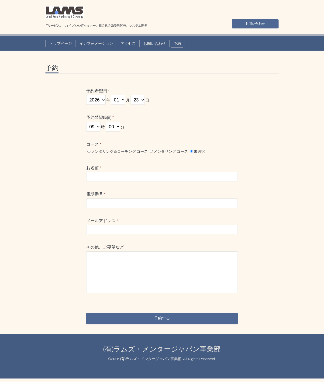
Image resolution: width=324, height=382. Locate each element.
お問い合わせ (255, 23)
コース (93, 144)
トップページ (60, 43)
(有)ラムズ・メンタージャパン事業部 (162, 352)
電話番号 (96, 194)
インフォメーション (96, 43)
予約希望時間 (100, 117)
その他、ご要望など (105, 247)
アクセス (128, 43)
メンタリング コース (171, 151)
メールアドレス (102, 221)
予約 (177, 43)
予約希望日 (98, 91)
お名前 (93, 168)
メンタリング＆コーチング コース (119, 151)
